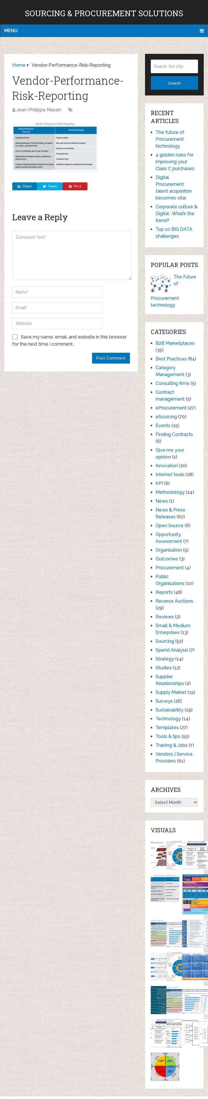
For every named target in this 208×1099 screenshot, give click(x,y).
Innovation (167, 465)
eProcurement (171, 408)
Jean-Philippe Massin (39, 110)
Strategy (165, 659)
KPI (159, 483)
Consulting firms (172, 383)
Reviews (165, 616)
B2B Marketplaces (175, 343)
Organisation (169, 550)
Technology (168, 718)
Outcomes (167, 559)
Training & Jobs (171, 745)
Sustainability (169, 710)
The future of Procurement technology (170, 139)
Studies (164, 667)
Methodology (170, 492)
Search (174, 83)
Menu (11, 30)
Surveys (164, 701)
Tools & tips (168, 736)
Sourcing (165, 641)
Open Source (169, 525)
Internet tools (170, 474)
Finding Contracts (174, 434)
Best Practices (171, 359)
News (162, 501)
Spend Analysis (172, 650)
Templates (167, 727)
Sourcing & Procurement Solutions (104, 13)
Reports (164, 592)
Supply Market (171, 692)
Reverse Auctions (174, 601)
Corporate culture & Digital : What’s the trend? (176, 213)
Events (163, 425)
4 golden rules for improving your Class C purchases (175, 161)
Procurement (170, 567)
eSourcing (166, 416)
